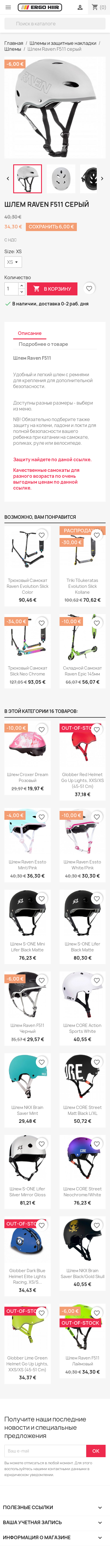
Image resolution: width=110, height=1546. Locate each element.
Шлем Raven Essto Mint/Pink (27, 865)
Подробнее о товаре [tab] (43, 344)
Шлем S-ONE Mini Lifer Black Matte (27, 947)
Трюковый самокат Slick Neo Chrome (27, 671)
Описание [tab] (30, 333)
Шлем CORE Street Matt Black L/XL (82, 1110)
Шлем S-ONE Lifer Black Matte (82, 947)
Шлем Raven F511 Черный (27, 1028)
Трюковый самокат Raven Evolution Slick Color (27, 586)
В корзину (52, 289)
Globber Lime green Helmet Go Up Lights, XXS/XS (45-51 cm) (27, 1363)
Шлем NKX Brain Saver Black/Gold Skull (82, 1273)
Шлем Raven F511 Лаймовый (82, 1361)
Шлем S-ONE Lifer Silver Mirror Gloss (27, 1191)
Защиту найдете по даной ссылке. (52, 460)
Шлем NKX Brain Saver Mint (27, 1110)
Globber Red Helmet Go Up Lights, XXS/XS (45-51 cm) (82, 780)
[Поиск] (55, 24)
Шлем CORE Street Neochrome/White (82, 1191)
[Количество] (11, 288)
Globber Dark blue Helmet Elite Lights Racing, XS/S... (27, 1276)
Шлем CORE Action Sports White (82, 1028)
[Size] (13, 262)
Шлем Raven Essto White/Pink (82, 865)
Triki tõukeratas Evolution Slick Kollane (82, 586)
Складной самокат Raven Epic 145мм (82, 671)
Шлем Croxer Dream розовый (27, 777)
